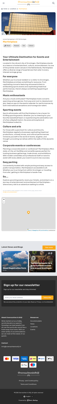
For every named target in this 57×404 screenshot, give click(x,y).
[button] (4, 199)
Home (4, 9)
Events (32, 329)
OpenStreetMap (44, 230)
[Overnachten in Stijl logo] (28, 374)
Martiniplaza (23, 9)
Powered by (28, 400)
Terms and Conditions (28, 384)
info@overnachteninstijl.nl (10, 192)
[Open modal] (28, 396)
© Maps (35, 230)
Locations (13, 9)
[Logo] (28, 3)
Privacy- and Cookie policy (28, 381)
